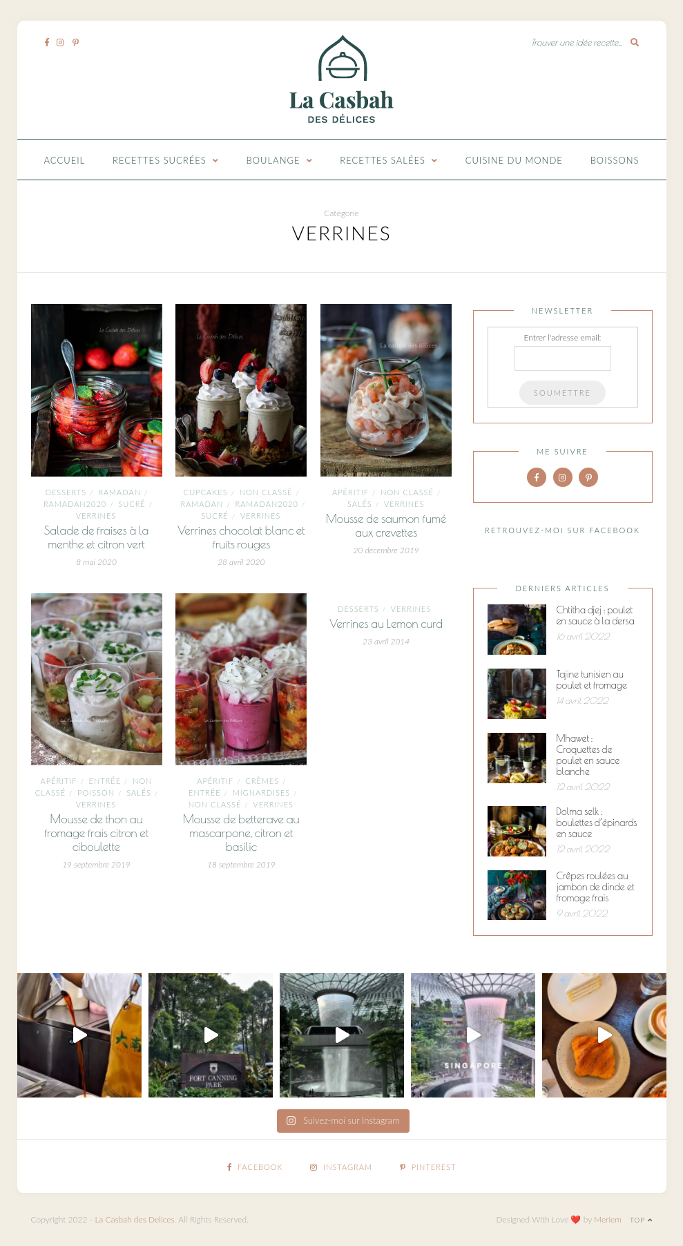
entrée (105, 780)
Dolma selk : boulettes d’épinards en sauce (597, 822)
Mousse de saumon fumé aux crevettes (386, 525)
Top (641, 1220)
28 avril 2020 (241, 562)
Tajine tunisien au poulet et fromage (592, 680)
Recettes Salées (382, 160)
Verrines (96, 515)
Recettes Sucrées (159, 160)
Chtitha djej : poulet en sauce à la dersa (596, 615)
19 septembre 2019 (96, 864)
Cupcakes (206, 492)
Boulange (273, 160)
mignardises (262, 792)
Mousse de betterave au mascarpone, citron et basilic (241, 833)
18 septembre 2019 (241, 864)
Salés (359, 503)
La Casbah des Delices (134, 1219)
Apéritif (350, 492)
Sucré (131, 503)
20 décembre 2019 (386, 550)
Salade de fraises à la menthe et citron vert (96, 537)
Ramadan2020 (75, 503)
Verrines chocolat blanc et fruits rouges (241, 537)
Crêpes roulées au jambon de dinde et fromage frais (596, 886)
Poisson (96, 792)
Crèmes (262, 780)
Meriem (608, 1219)
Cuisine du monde (514, 160)
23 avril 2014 (386, 641)
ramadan (119, 492)
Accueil (65, 160)
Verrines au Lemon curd (386, 624)
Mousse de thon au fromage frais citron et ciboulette (96, 833)
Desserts (66, 492)
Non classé (266, 492)
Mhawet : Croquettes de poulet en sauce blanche (588, 755)
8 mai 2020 (96, 562)
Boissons (614, 160)
